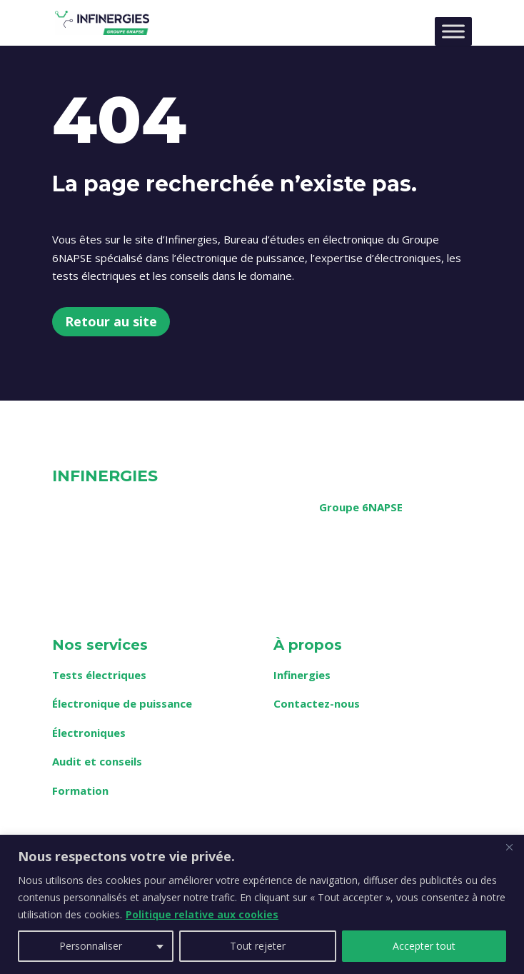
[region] (262, 904)
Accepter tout (424, 946)
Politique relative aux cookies (202, 914)
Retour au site (111, 321)
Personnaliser (90, 946)
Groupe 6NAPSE (361, 507)
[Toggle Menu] (453, 31)
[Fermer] (509, 846)
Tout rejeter (258, 946)
